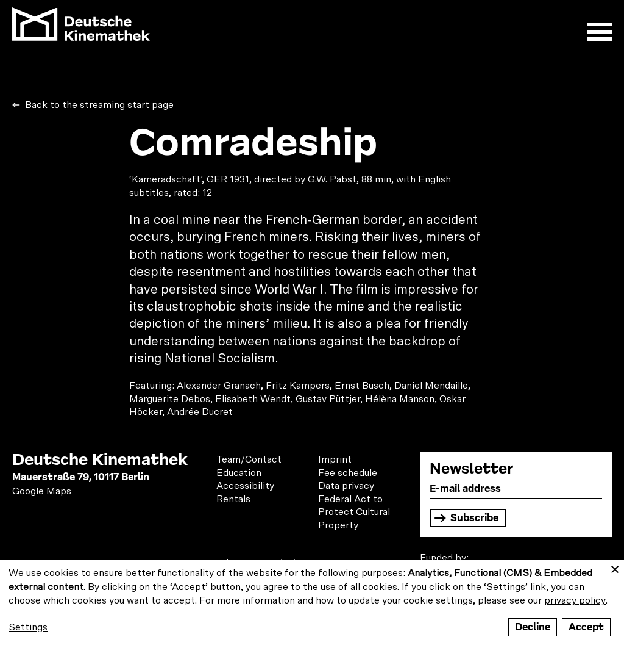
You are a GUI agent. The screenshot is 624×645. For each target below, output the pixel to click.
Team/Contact (249, 459)
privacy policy (575, 600)
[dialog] (312, 602)
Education (238, 473)
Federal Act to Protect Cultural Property (354, 512)
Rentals (233, 499)
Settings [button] (28, 627)
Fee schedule (347, 473)
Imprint (335, 459)
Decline (532, 627)
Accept (586, 627)
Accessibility (245, 486)
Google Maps (41, 491)
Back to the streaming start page (98, 105)
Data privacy (346, 486)
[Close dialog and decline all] (615, 567)
